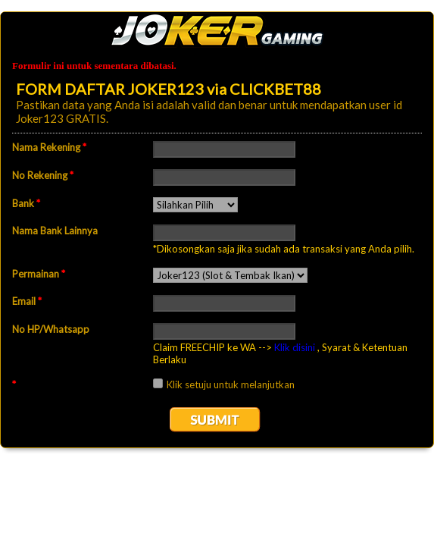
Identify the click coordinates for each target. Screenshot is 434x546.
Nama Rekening (49, 147)
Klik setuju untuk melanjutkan (231, 384)
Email (27, 301)
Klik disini (294, 347)
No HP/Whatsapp (50, 329)
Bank (26, 203)
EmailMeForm (217, 30)
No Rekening (42, 175)
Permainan (38, 274)
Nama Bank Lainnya (55, 230)
